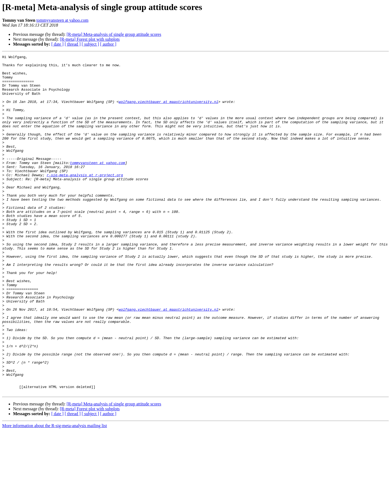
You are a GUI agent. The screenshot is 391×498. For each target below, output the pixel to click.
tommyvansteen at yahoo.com (62, 20)
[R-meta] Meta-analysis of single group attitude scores (114, 34)
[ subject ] (90, 44)
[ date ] (57, 44)
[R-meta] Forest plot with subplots (89, 39)
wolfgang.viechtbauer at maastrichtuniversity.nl (168, 111)
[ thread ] (73, 44)
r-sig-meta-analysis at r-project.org (85, 199)
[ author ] (108, 44)
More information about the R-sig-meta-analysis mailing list (54, 493)
